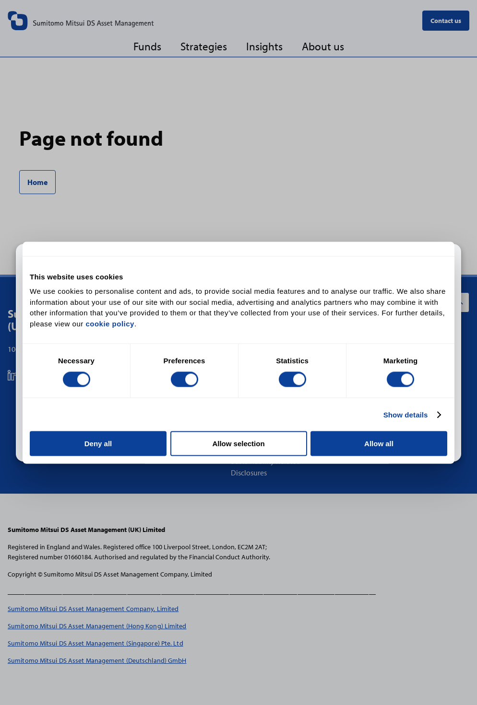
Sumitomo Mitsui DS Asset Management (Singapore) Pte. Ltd (95, 642)
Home (37, 182)
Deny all (98, 443)
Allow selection (238, 443)
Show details (405, 414)
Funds (147, 46)
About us (323, 46)
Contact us (445, 20)
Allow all (379, 443)
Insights (264, 46)
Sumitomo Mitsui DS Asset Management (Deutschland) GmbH (97, 660)
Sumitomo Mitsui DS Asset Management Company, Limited (93, 608)
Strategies (203, 46)
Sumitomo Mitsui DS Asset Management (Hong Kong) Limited (97, 625)
